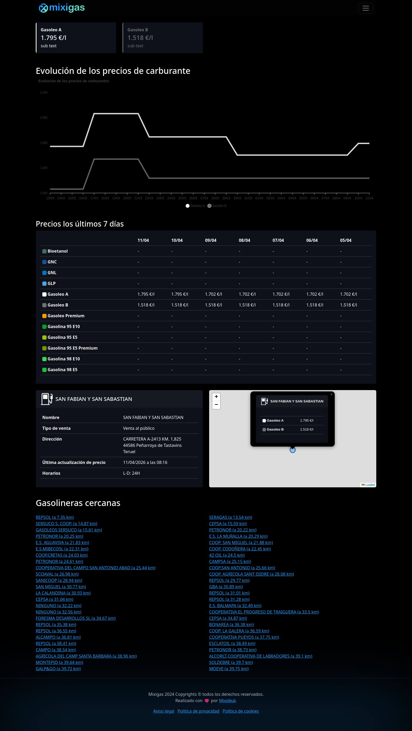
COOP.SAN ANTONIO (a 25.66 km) (242, 568)
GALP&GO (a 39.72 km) (58, 669)
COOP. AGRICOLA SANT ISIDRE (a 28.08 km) (251, 574)
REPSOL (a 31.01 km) (229, 593)
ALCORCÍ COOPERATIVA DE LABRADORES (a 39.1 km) (260, 656)
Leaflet (368, 485)
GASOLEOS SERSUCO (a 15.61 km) (69, 530)
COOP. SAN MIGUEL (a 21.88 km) (241, 542)
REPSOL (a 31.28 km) (229, 599)
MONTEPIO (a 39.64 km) (59, 662)
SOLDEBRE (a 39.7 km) (231, 662)
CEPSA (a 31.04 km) (54, 599)
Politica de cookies (241, 711)
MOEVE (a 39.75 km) (229, 669)
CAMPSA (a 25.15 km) (230, 561)
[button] (195, 206)
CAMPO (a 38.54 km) (56, 650)
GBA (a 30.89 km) (226, 587)
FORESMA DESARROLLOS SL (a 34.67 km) (76, 618)
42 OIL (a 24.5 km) (227, 555)
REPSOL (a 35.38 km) (56, 624)
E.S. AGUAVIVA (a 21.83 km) (62, 542)
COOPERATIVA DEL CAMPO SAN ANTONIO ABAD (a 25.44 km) (95, 568)
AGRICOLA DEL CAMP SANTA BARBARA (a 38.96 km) (86, 656)
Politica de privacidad (198, 711)
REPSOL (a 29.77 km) (229, 580)
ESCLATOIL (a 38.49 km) (232, 643)
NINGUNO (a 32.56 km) (58, 612)
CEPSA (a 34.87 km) (228, 618)
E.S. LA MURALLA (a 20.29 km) (238, 536)
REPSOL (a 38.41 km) (56, 643)
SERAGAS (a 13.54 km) (230, 517)
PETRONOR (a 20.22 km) (232, 530)
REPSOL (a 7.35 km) (55, 517)
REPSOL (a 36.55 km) (56, 631)
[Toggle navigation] (365, 8)
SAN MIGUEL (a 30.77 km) (61, 587)
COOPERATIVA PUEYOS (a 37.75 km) (244, 637)
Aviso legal (163, 711)
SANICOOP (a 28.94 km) (59, 580)
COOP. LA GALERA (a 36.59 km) (239, 631)
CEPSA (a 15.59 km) (228, 523)
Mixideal (227, 700)
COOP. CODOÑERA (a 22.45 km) (240, 549)
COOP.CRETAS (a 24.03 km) (61, 555)
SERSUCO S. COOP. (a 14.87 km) (66, 523)
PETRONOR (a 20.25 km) (59, 536)
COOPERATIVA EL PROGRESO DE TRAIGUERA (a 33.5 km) (264, 612)
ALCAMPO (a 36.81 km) (58, 637)
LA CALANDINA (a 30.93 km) (63, 593)
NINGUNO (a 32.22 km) (58, 606)
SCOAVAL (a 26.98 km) (57, 574)
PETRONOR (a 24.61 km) (59, 561)
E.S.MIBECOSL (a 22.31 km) (62, 549)
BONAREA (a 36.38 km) (231, 624)
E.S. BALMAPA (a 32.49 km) (235, 606)
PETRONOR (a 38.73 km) (232, 650)
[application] (206, 143)
